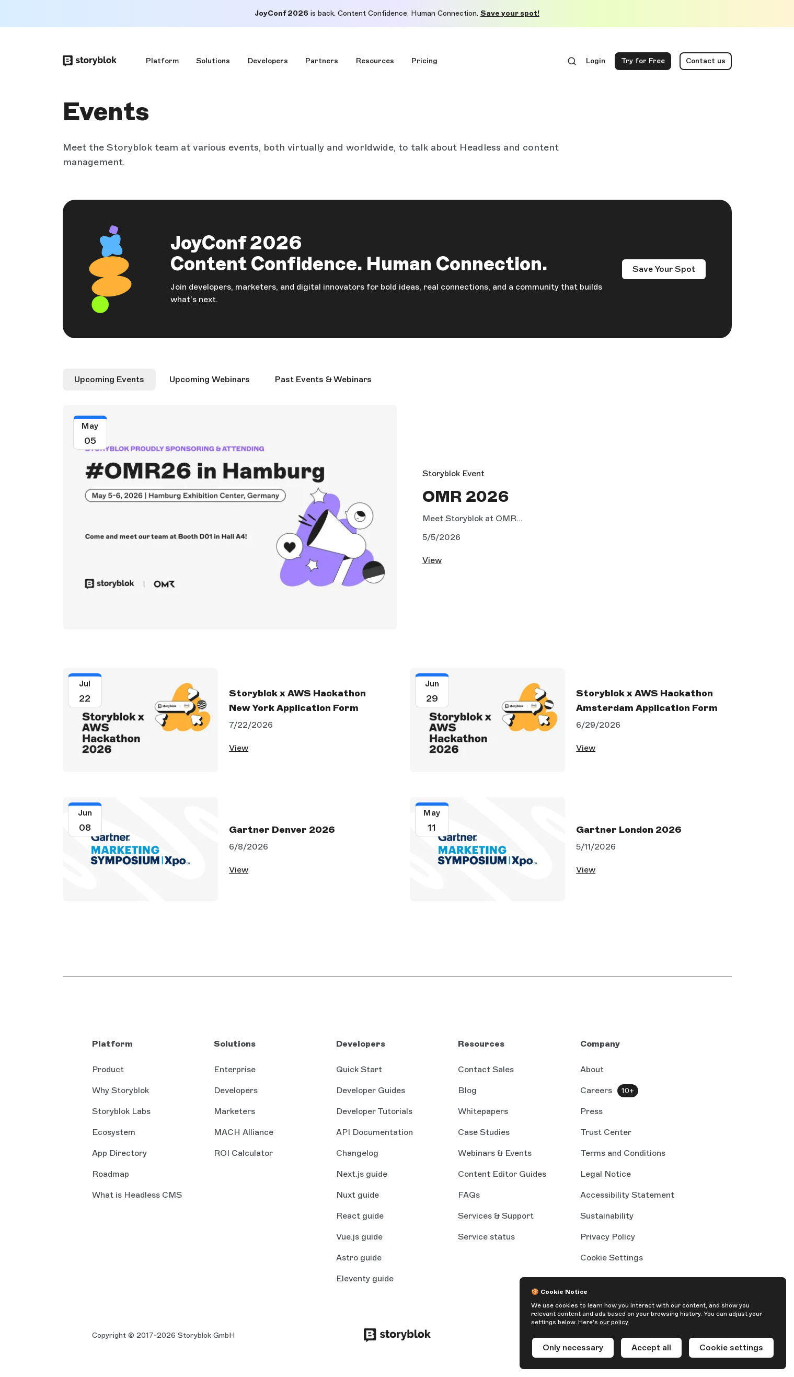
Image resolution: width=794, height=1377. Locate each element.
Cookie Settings (611, 1263)
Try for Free (646, 63)
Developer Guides (370, 1096)
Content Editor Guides (502, 1180)
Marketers (234, 1117)
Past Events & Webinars (323, 379)
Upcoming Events (109, 379)
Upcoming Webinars (209, 379)
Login (596, 63)
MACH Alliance (243, 1138)
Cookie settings (731, 1347)
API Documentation (374, 1138)
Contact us (706, 60)
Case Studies (484, 1138)
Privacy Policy (607, 1242)
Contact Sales (486, 1075)
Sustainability (607, 1221)
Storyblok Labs (121, 1117)
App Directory (119, 1159)
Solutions (213, 60)
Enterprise (235, 1075)
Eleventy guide (365, 1285)
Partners (321, 60)
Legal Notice (605, 1180)
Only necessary (573, 1347)
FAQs (469, 1201)
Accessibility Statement (627, 1201)
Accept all (651, 1347)
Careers (596, 1096)
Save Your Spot (663, 269)
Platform (162, 60)
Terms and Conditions (622, 1159)
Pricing (424, 60)
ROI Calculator (243, 1159)
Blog (467, 1096)
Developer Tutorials (374, 1117)
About (592, 1075)
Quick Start (359, 1075)
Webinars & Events (495, 1159)
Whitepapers (483, 1117)
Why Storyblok (120, 1096)
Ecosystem (113, 1138)
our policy (614, 1322)
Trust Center (605, 1138)
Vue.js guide (359, 1243)
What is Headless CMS (137, 1201)
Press (591, 1117)
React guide (360, 1222)
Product (108, 1075)
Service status (486, 1243)
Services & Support (496, 1221)
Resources (375, 60)
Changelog (357, 1159)
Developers (268, 60)
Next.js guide (361, 1180)
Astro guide (359, 1264)
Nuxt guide (357, 1201)
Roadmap (110, 1180)
